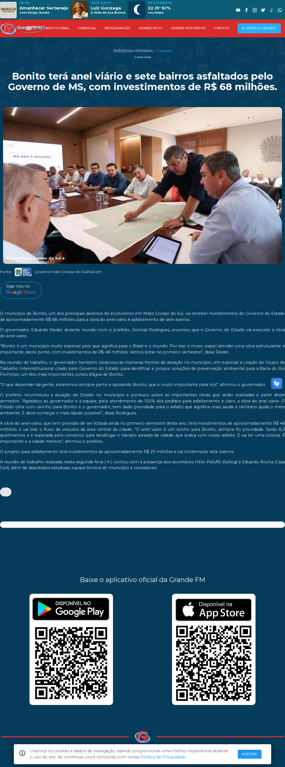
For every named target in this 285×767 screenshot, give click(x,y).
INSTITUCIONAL (57, 28)
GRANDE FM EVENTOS (188, 28)
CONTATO (221, 28)
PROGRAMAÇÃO (117, 28)
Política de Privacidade (162, 756)
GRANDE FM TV (151, 28)
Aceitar (249, 754)
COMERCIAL (87, 28)
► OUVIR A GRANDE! (259, 28)
